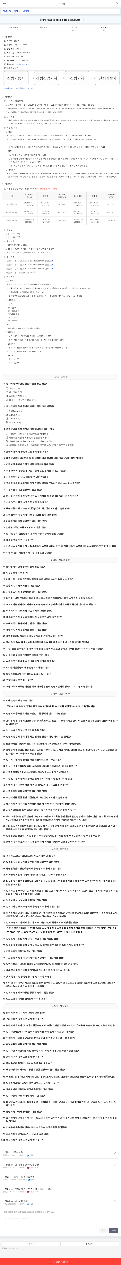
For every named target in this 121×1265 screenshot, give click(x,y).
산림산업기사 (19, 88)
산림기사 (26, 11)
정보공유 (104, 28)
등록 (114, 1230)
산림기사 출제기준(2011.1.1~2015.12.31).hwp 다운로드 (30, 260)
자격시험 (7, 11)
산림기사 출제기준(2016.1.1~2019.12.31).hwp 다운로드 (30, 264)
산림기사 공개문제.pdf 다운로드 (21, 272)
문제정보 (43, 28)
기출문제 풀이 (60, 1261)
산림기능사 (7, 88)
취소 (104, 1230)
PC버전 (89, 1244)
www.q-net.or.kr (22, 64)
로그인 (31, 1244)
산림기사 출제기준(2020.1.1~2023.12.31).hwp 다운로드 (30, 268)
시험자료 (73, 28)
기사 (16, 11)
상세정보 (14, 27)
